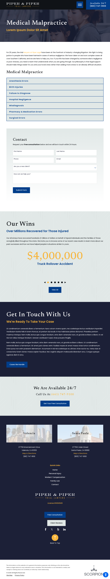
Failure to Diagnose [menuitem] (19, 93)
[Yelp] (58, 529)
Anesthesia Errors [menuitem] (18, 81)
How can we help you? (22, 174)
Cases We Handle (17, 364)
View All (55, 290)
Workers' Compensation (55, 477)
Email (59, 159)
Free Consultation (55, 515)
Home (55, 470)
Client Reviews (56, 523)
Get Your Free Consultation (55, 403)
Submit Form (21, 190)
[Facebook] (45, 529)
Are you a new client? (22, 166)
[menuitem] (55, 469)
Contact (55, 484)
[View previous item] (45, 282)
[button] (105, 574)
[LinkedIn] (64, 529)
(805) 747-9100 (80, 456)
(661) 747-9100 (98, 6)
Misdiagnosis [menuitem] (16, 105)
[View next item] (65, 282)
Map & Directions (29, 453)
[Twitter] (52, 529)
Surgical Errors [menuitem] (17, 117)
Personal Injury (55, 473)
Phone (16, 159)
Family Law (55, 481)
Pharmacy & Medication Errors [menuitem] (25, 111)
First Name (18, 151)
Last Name (61, 151)
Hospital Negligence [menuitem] (20, 99)
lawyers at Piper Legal (32, 52)
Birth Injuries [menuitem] (16, 87)
